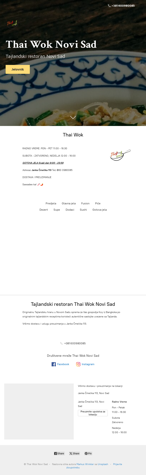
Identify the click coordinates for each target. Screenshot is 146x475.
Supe (57, 209)
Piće (98, 203)
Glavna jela (69, 203)
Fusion (85, 203)
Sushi (83, 209)
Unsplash (103, 464)
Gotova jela (99, 209)
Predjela (51, 203)
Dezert (43, 209)
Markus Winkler (85, 464)
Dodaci (70, 209)
